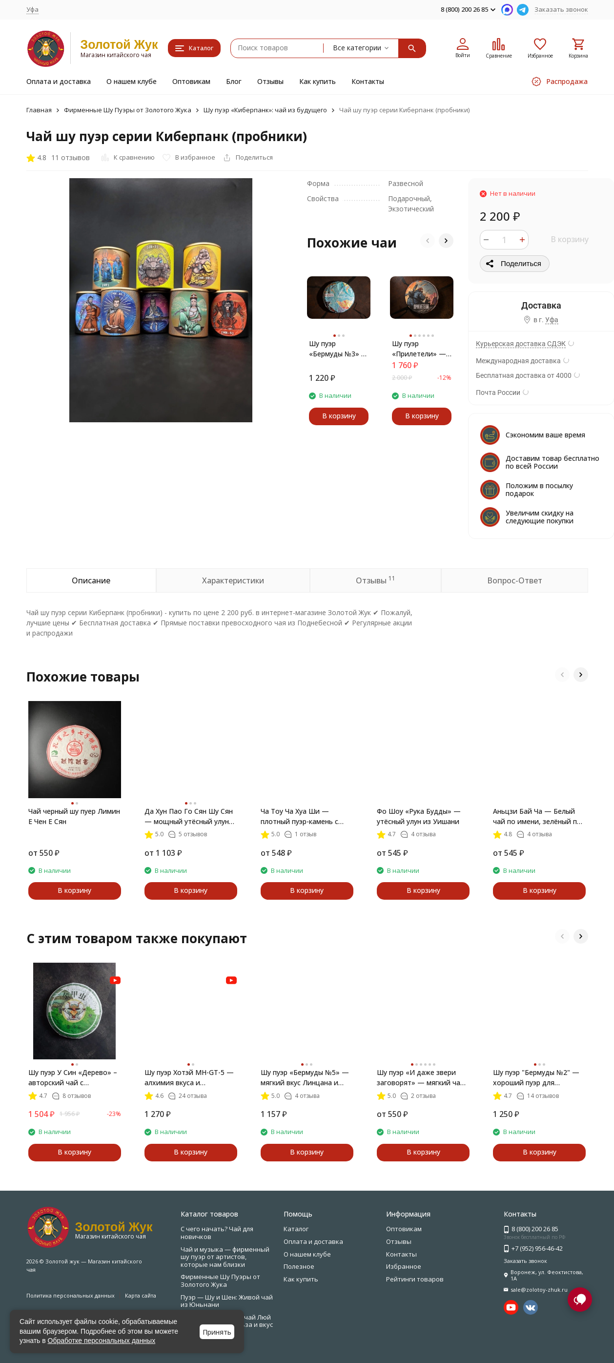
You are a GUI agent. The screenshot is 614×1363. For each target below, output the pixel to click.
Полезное (299, 1266)
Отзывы (270, 81)
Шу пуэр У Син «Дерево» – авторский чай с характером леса (72, 1078)
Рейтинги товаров (415, 1279)
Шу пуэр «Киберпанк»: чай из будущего (265, 109)
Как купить (317, 81)
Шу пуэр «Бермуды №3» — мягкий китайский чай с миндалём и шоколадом (338, 349)
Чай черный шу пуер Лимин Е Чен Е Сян (74, 816)
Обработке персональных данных (102, 1340)
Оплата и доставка (58, 81)
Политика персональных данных (70, 1295)
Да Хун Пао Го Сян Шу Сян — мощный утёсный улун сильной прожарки (188, 816)
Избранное (403, 1266)
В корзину (570, 239)
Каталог (296, 1228)
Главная (39, 109)
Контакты (367, 81)
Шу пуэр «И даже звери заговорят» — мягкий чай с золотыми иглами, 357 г (421, 1078)
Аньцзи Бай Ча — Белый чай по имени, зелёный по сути (537, 816)
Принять (217, 1332)
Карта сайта (140, 1295)
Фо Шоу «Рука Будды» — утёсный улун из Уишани (419, 816)
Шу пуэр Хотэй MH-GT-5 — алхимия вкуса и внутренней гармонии (189, 1078)
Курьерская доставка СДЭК (521, 344)
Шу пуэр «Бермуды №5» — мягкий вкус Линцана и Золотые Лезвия (305, 1078)
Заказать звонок (561, 9)
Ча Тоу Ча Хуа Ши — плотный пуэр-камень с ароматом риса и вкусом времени (302, 816)
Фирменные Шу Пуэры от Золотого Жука (127, 109)
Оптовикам (191, 81)
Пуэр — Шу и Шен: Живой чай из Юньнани (227, 1301)
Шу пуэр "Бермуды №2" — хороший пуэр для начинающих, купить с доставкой (536, 1078)
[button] (427, 240)
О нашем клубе (131, 81)
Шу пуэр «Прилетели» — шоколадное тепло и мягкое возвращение (419, 349)
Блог (234, 81)
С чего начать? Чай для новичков (217, 1232)
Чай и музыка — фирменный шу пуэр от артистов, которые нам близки (225, 1257)
